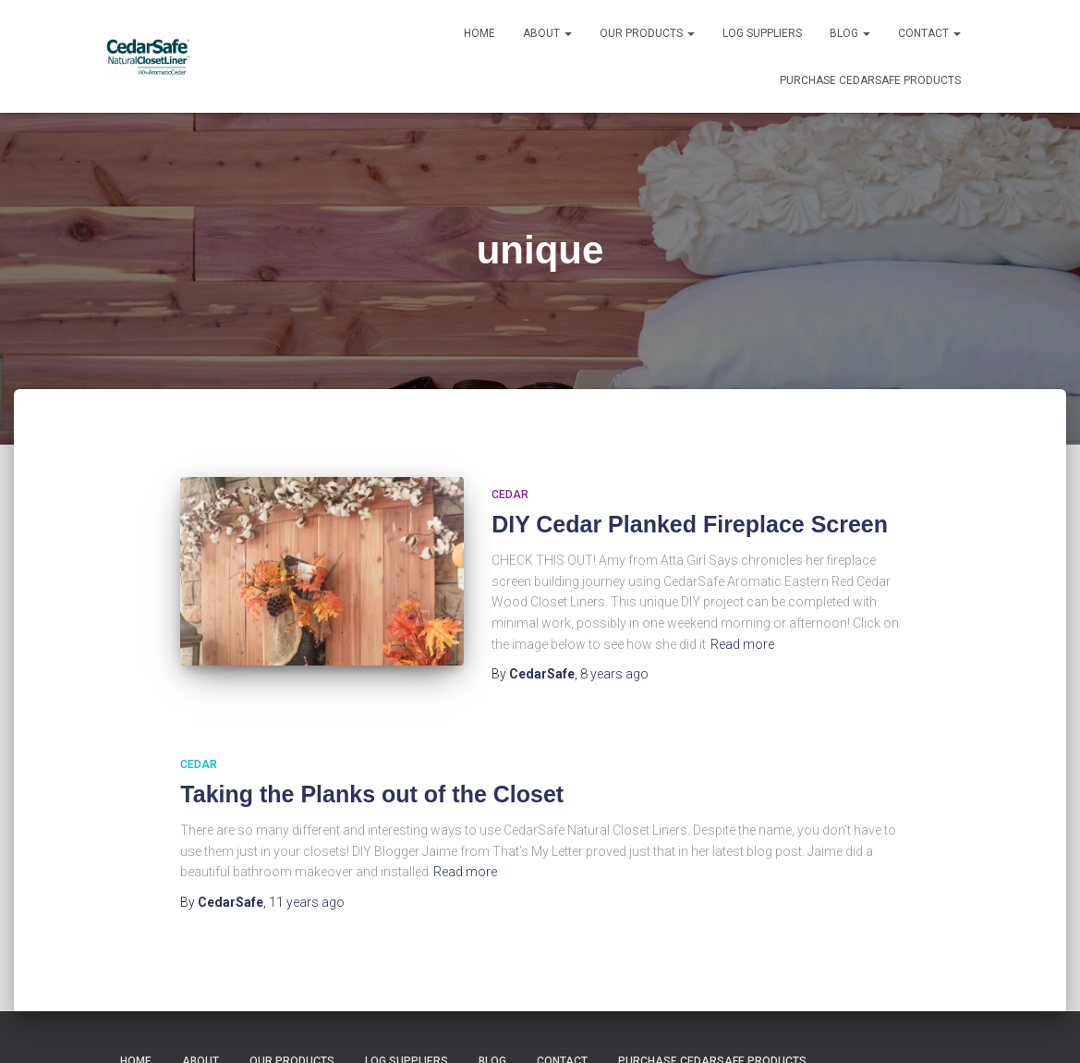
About (547, 33)
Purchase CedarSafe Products (870, 80)
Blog (850, 33)
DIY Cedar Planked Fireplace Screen (689, 524)
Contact (929, 33)
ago (614, 673)
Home (479, 33)
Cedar (509, 494)
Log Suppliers (762, 33)
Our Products (647, 33)
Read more (742, 644)
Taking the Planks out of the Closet (372, 794)
